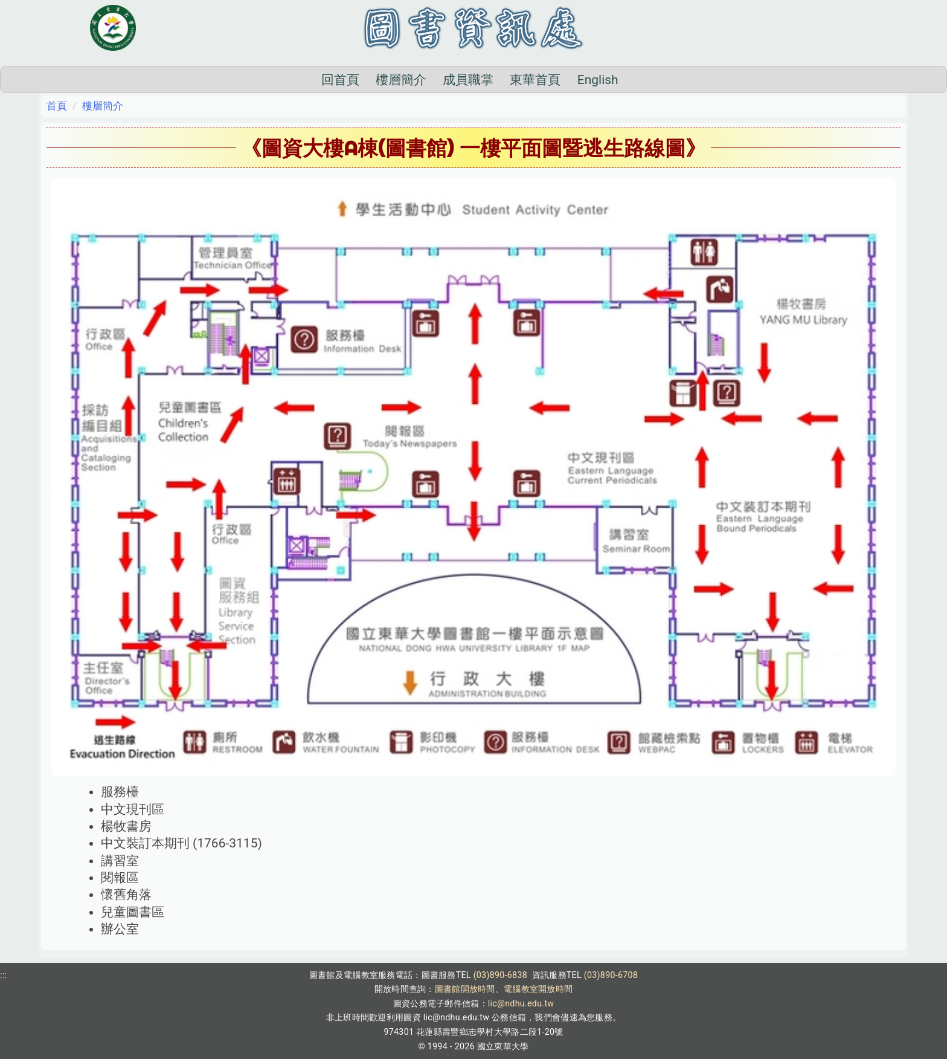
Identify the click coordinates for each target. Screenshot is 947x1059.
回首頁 (280, 80)
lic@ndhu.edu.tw (521, 1003)
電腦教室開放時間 (538, 989)
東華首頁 (475, 80)
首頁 (57, 106)
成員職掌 (408, 80)
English (537, 80)
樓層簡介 (341, 80)
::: (3, 975)
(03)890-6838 (500, 975)
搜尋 (679, 79)
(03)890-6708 (611, 975)
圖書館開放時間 (465, 989)
